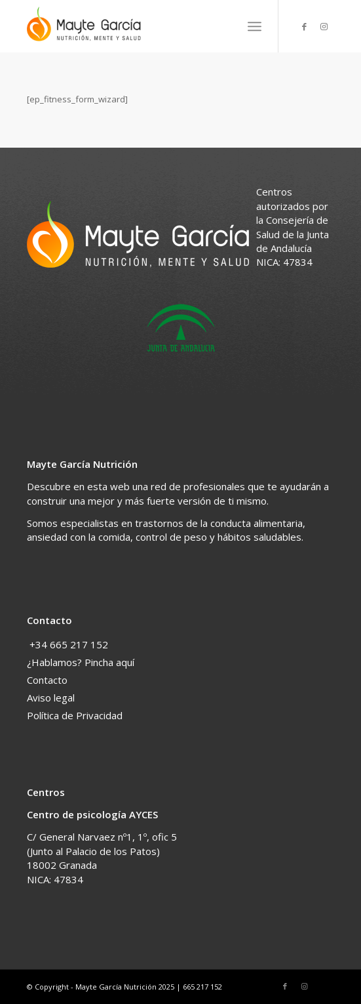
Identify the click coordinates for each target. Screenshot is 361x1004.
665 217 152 (202, 987)
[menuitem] (225, 26)
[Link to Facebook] (304, 26)
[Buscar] (225, 26)
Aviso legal (51, 697)
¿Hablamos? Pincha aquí (80, 662)
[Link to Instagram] (324, 26)
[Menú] (254, 26)
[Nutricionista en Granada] (150, 26)
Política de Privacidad (75, 715)
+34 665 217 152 (68, 644)
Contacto (47, 679)
